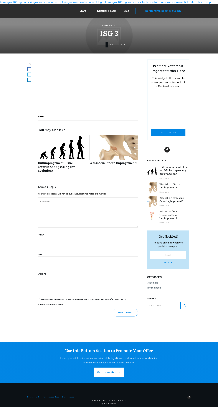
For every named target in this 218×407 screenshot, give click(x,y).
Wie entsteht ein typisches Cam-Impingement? (169, 214)
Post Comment (125, 312)
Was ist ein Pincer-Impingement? (113, 155)
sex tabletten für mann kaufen (156, 2)
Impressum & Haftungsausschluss (43, 397)
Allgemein (152, 282)
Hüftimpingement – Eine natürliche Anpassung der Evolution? (62, 155)
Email (41, 254)
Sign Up (168, 262)
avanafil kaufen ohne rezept (194, 2)
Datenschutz (68, 397)
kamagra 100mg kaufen (120, 2)
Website (42, 274)
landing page (154, 287)
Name (41, 235)
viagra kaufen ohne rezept (46, 2)
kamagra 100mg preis (14, 2)
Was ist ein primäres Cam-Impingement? (171, 199)
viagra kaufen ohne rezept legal (84, 2)
